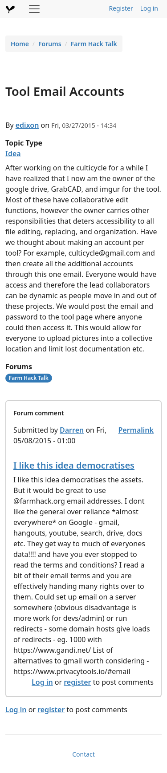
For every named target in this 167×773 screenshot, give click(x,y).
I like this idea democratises (73, 465)
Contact (83, 754)
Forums (49, 43)
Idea (13, 153)
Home (20, 43)
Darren (72, 430)
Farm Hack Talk (94, 43)
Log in (149, 8)
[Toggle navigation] (34, 8)
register (77, 682)
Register (121, 8)
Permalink (136, 430)
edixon (27, 125)
